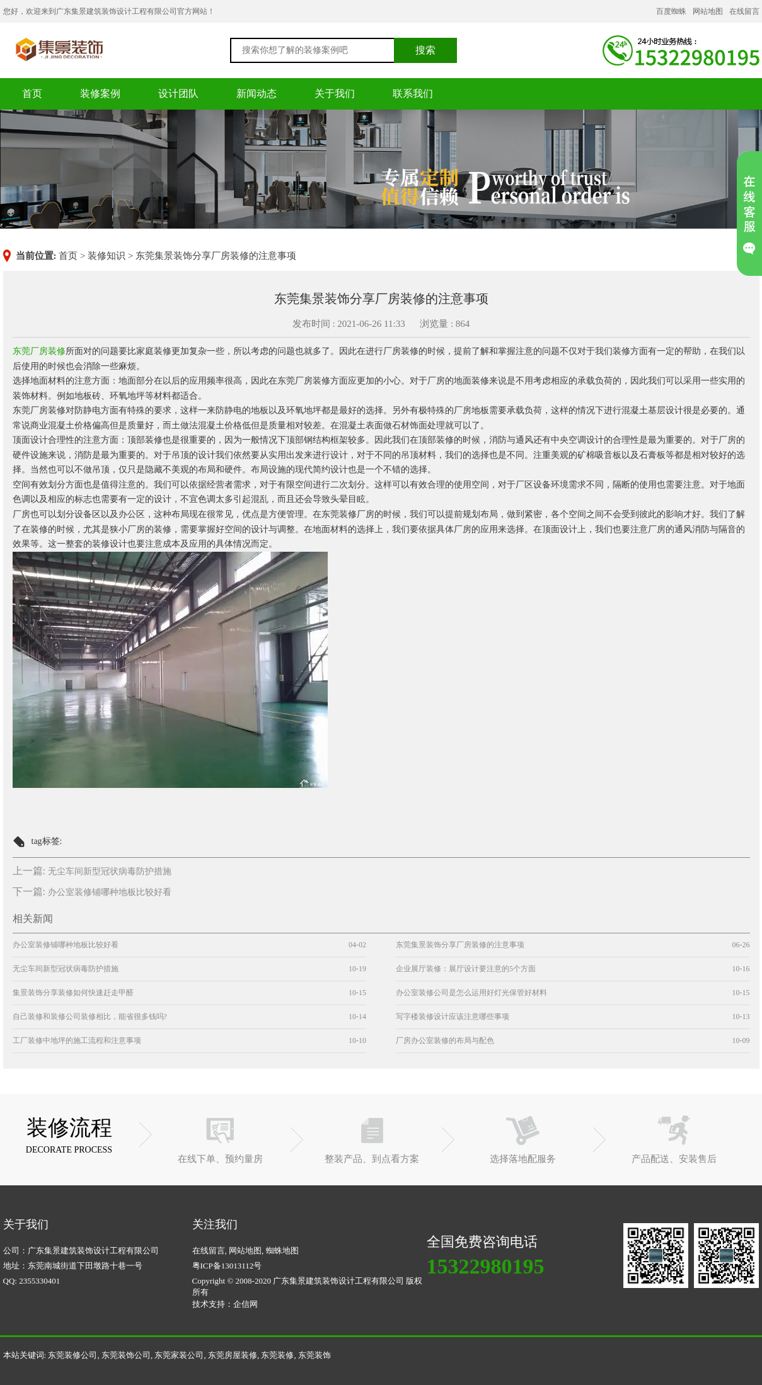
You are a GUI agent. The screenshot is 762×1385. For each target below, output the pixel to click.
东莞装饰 (314, 1355)
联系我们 (413, 93)
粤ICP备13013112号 (227, 1265)
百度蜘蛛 (671, 11)
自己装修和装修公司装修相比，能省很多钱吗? (90, 1016)
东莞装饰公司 (126, 1355)
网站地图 (708, 11)
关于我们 (335, 93)
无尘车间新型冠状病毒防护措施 (109, 871)
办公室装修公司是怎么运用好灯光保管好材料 (471, 992)
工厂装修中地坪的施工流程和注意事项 (77, 1040)
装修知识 (106, 256)
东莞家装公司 (179, 1355)
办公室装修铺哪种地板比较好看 (109, 892)
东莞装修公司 (59, 49)
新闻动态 (256, 93)
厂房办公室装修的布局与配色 (445, 1040)
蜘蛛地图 (282, 1250)
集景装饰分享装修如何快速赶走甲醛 (73, 992)
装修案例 (100, 93)
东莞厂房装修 (39, 351)
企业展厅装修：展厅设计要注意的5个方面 (466, 968)
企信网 (245, 1304)
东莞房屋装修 (232, 1355)
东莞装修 (277, 1355)
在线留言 (744, 11)
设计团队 (178, 93)
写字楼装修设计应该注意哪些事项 (452, 1016)
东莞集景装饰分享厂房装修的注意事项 (460, 944)
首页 (32, 93)
